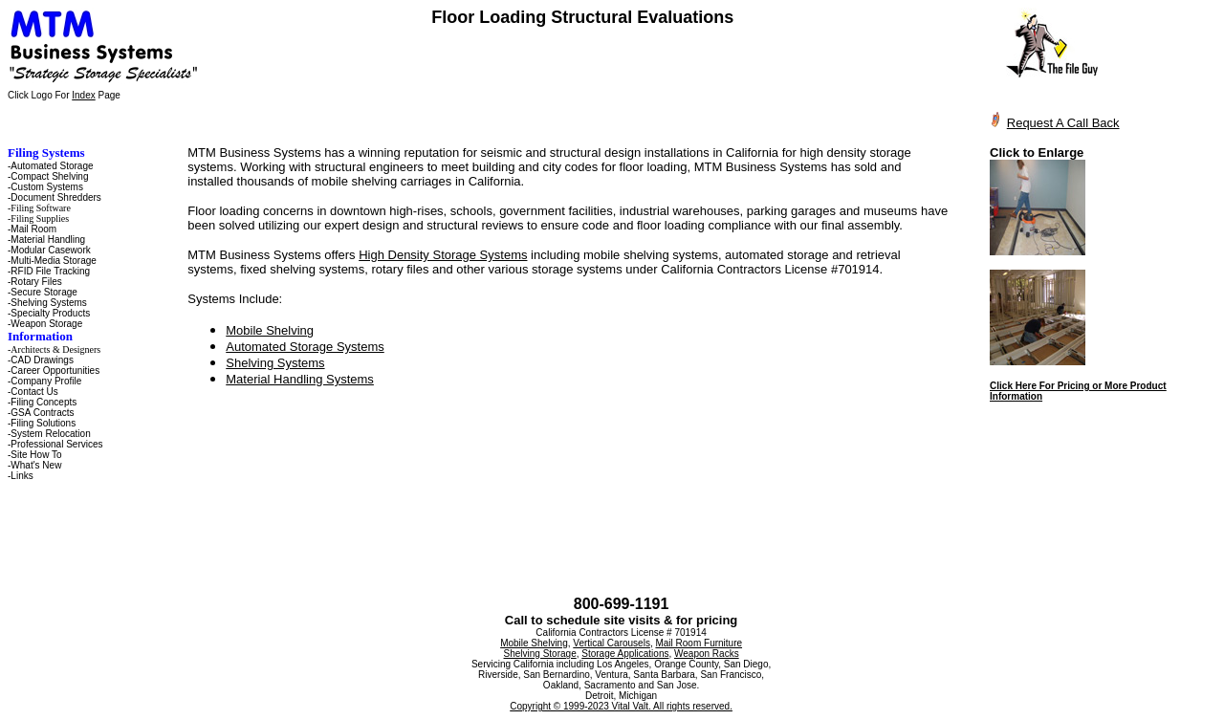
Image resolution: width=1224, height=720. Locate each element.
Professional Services (56, 444)
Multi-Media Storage (53, 260)
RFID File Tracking (50, 271)
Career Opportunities (55, 370)
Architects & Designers (55, 349)
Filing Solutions (43, 423)
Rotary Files (36, 281)
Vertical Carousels (611, 643)
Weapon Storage (46, 323)
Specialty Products (50, 313)
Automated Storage (52, 166)
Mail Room (33, 229)
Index (83, 95)
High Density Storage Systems (443, 255)
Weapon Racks (706, 653)
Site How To (36, 454)
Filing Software (41, 208)
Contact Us (34, 391)
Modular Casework (50, 250)
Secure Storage (44, 292)
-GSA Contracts (41, 412)
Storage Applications (624, 653)
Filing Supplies (40, 218)
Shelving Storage (540, 653)
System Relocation (50, 433)
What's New (36, 465)
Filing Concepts (43, 402)
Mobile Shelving (270, 330)
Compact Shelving (49, 176)
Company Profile (46, 381)
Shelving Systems (48, 302)
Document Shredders (56, 197)
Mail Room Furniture (698, 643)
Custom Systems (47, 187)
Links (22, 475)
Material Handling (48, 239)
